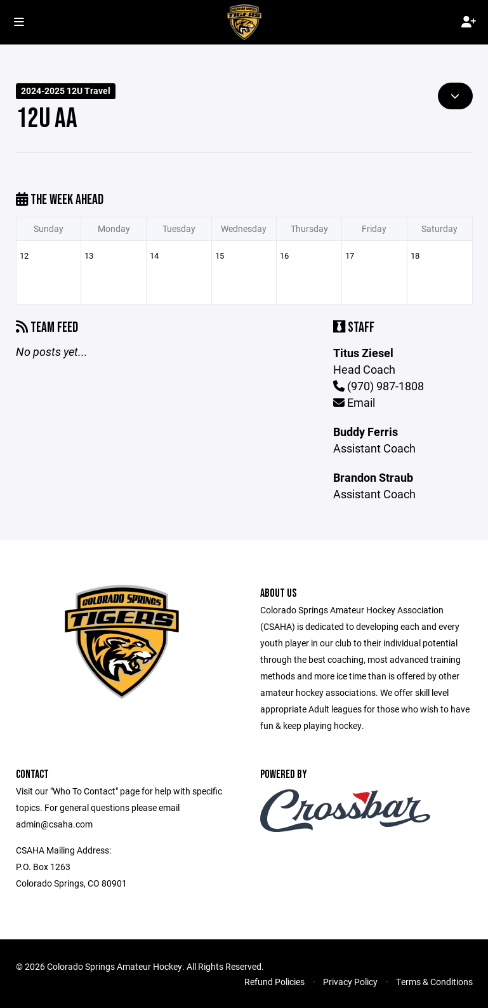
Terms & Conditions (434, 982)
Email (354, 402)
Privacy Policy (350, 982)
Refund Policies (274, 982)
